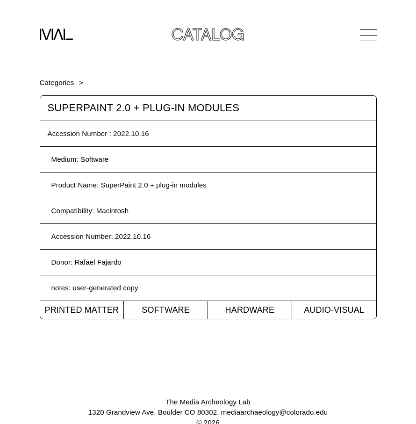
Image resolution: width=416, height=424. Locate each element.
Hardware (250, 310)
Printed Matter (81, 310)
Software (166, 310)
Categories (57, 82)
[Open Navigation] (368, 35)
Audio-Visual (334, 310)
